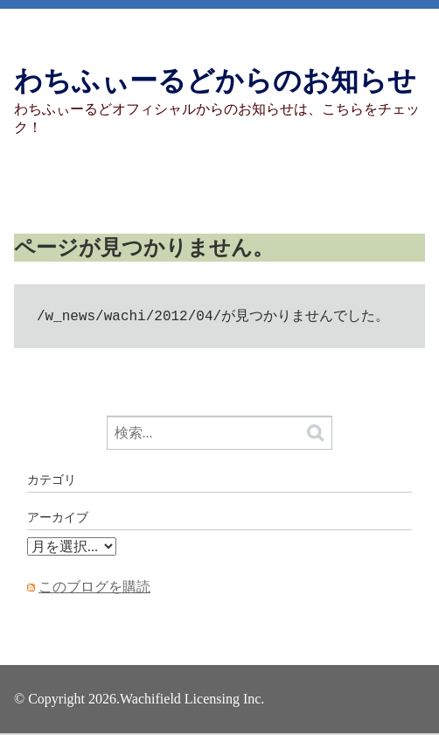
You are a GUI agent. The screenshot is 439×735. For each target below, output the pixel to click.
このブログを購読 (94, 588)
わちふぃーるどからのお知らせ (215, 80)
